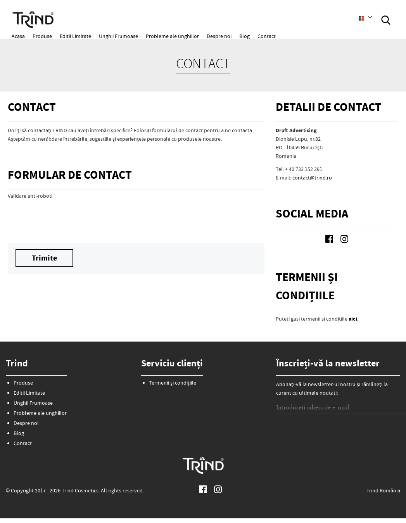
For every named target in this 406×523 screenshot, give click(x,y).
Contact (266, 37)
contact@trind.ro (312, 178)
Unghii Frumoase (118, 37)
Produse (42, 37)
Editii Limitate (75, 37)
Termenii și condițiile (172, 383)
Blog (244, 37)
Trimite (44, 259)
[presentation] (67, 218)
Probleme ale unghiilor (172, 37)
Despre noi (219, 37)
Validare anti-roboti (30, 196)
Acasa (18, 37)
